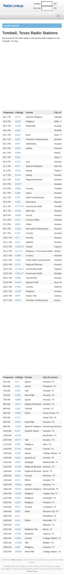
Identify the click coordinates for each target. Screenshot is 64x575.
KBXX (18, 224)
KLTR (17, 197)
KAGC (18, 529)
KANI (17, 525)
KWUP (18, 184)
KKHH (18, 211)
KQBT (18, 193)
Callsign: (37, 4)
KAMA (18, 282)
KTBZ (18, 202)
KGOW (18, 542)
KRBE (18, 278)
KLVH (18, 220)
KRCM (18, 489)
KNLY (18, 166)
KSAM (18, 255)
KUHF (18, 126)
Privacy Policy (32, 571)
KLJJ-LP (19, 251)
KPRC (18, 422)
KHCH (18, 498)
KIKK (17, 386)
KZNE (18, 453)
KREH (18, 413)
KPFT (18, 144)
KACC (18, 135)
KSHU (18, 148)
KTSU (18, 161)
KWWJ (18, 484)
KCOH (18, 466)
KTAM (18, 471)
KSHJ (18, 502)
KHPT (18, 296)
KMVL (18, 462)
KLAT (17, 431)
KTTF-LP (19, 206)
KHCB (18, 291)
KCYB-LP (19, 269)
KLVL (17, 516)
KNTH (18, 440)
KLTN (17, 264)
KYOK (18, 449)
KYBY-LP (19, 273)
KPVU (18, 170)
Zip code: (37, 8)
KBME (18, 399)
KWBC (18, 538)
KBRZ (18, 511)
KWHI (18, 475)
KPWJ (18, 300)
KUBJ (18, 139)
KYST (18, 417)
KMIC (17, 547)
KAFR (18, 121)
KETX (18, 507)
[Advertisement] (32, 77)
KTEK (18, 444)
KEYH (18, 404)
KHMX (18, 215)
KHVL (18, 520)
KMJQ (18, 260)
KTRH (18, 395)
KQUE (18, 426)
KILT (17, 237)
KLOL (18, 242)
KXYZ (18, 480)
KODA (18, 229)
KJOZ (18, 408)
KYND (18, 534)
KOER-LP (19, 246)
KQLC (18, 157)
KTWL (18, 287)
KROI (17, 179)
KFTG (18, 117)
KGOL (18, 458)
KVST (18, 233)
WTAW (18, 551)
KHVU (18, 175)
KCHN (18, 435)
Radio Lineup (16, 560)
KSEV (18, 390)
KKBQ (18, 188)
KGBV (18, 153)
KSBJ (17, 130)
